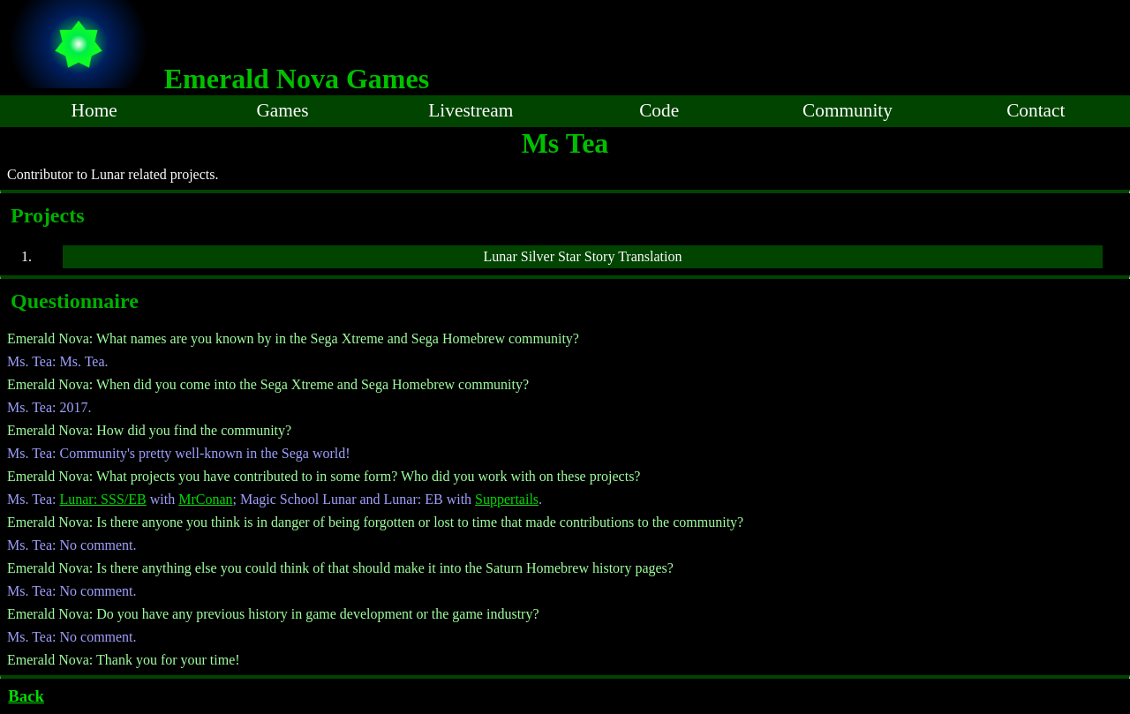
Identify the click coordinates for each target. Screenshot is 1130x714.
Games (282, 110)
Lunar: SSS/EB (102, 499)
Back (26, 696)
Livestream (470, 110)
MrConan (205, 499)
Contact (1035, 110)
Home (94, 110)
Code (659, 110)
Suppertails (507, 499)
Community (847, 110)
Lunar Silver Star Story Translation (583, 256)
